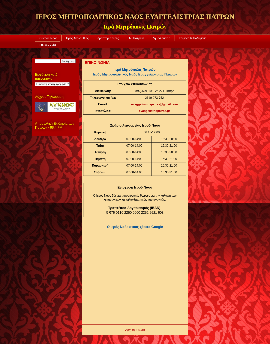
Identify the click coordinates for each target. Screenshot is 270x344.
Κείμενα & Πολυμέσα (192, 38)
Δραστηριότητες (108, 38)
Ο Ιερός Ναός (48, 38)
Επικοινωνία (47, 45)
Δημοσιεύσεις (161, 38)
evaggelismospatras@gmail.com (154, 104)
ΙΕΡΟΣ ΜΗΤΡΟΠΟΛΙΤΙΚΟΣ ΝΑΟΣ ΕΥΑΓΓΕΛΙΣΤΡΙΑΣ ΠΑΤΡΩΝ (135, 16)
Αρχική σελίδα (135, 330)
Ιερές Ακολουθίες (77, 38)
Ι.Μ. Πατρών (136, 38)
